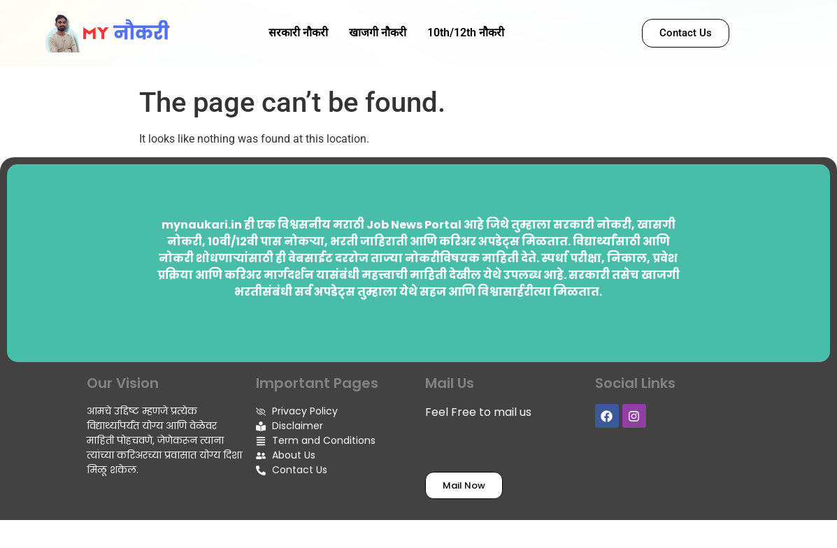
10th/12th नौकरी (465, 32)
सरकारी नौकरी (298, 32)
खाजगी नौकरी (377, 32)
